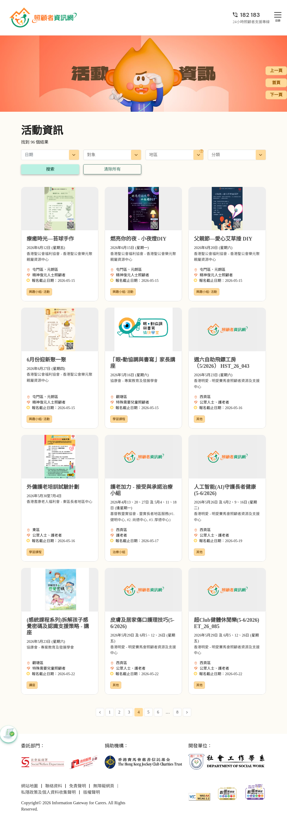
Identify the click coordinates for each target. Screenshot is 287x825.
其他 (199, 419)
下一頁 (276, 95)
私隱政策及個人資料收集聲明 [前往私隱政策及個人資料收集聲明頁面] (48, 792)
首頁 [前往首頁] (276, 82)
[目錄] (278, 15)
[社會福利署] (42, 761)
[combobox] (112, 155)
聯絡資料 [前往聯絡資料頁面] (53, 786)
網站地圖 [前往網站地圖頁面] (29, 786)
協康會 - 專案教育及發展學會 (134, 381)
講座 (32, 685)
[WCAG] (199, 796)
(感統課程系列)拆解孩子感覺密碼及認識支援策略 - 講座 (58, 626)
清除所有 (112, 169)
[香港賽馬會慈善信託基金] (143, 762)
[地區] (201, 151)
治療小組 (119, 552)
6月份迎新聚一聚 (46, 360)
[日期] (50, 155)
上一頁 (276, 70)
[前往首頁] (43, 17)
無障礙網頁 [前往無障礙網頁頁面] (103, 786)
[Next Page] (187, 712)
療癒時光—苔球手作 (50, 239)
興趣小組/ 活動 (39, 292)
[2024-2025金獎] (227, 793)
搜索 (50, 169)
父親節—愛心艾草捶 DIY (223, 239)
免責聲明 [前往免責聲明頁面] (77, 786)
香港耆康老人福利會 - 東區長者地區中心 (59, 502)
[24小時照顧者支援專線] (251, 15)
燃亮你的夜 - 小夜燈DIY (138, 239)
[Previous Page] (100, 712)
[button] (8, 734)
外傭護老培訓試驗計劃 (53, 487)
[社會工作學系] (227, 762)
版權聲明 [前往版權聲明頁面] (91, 792)
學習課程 (119, 419)
